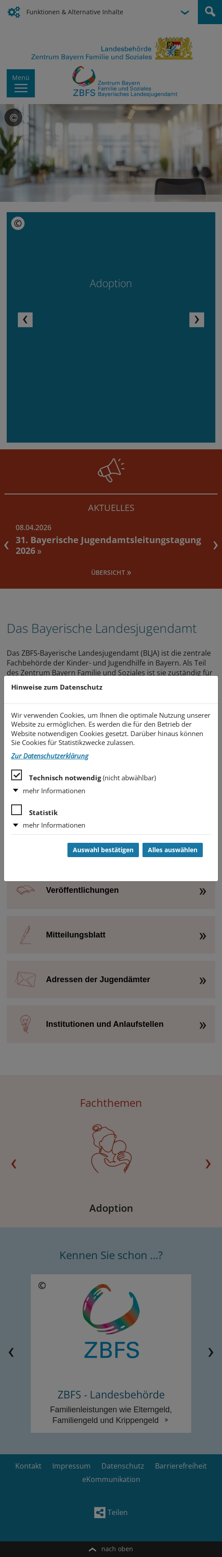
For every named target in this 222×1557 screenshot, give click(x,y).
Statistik (34, 810)
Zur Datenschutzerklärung (49, 756)
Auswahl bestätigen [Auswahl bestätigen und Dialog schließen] (103, 850)
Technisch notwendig (83, 776)
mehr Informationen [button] (54, 791)
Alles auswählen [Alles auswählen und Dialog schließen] (172, 850)
